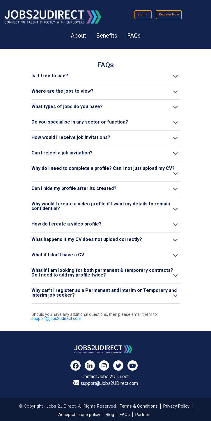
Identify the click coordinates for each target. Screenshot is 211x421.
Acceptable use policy (79, 414)
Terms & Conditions (139, 406)
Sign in (143, 14)
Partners (143, 414)
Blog (110, 414)
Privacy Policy (176, 406)
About (78, 35)
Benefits (106, 35)
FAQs (134, 35)
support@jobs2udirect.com (56, 318)
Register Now (169, 14)
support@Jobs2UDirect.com (105, 383)
